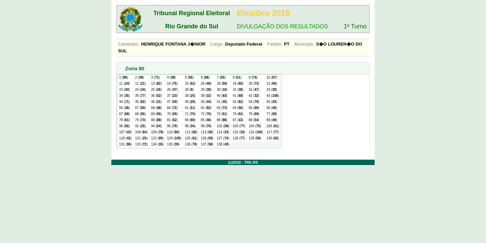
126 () (207, 138)
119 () (125, 138)
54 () (254, 102)
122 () (157, 138)
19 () (238, 83)
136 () (191, 144)
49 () (190, 102)
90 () (124, 126)
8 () (237, 77)
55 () (272, 102)
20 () (254, 83)
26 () (172, 89)
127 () (223, 138)
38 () (190, 96)
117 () (273, 132)
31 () (238, 89)
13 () (156, 83)
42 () (254, 96)
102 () (223, 126)
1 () (123, 77)
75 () (254, 114)
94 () (156, 126)
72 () (206, 114)
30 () (222, 89)
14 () (172, 83)
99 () (206, 126)
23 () (124, 89)
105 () (273, 126)
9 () (253, 77)
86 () (222, 120)
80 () (156, 120)
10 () (272, 77)
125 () (191, 138)
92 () (140, 126)
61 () (190, 108)
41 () (238, 96)
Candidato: (128, 44)
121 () (141, 138)
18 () (222, 83)
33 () (272, 89)
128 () (239, 138)
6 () (205, 77)
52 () (238, 102)
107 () (125, 132)
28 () (189, 89)
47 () (172, 102)
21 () (272, 83)
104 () (255, 126)
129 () (255, 138)
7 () (221, 77)
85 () (206, 120)
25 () (156, 89)
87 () (238, 120)
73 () (222, 114)
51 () (222, 102)
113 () (207, 132)
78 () (124, 120)
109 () (157, 132)
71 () (190, 114)
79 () (140, 120)
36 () (156, 96)
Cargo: (216, 44)
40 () (222, 96)
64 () (238, 108)
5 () (189, 77)
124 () (174, 138)
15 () (190, 83)
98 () (190, 126)
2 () (139, 77)
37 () (172, 96)
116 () (256, 132)
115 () (239, 132)
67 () (124, 114)
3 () (155, 77)
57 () (140, 108)
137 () (207, 144)
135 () (173, 144)
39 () (206, 96)
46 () (156, 102)
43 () (273, 96)
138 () (223, 144)
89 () (272, 120)
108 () (141, 132)
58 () (156, 108)
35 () (140, 96)
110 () (173, 132)
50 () (206, 102)
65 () (254, 108)
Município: (304, 44)
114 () (223, 132)
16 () (206, 83)
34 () (124, 96)
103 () (239, 126)
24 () (140, 89)
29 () (206, 89)
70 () (172, 114)
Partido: (274, 44)
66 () (272, 108)
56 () (124, 108)
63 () (222, 108)
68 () (140, 114)
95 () (172, 126)
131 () (125, 144)
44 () (124, 102)
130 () (273, 138)
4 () (171, 77)
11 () (124, 83)
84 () (190, 120)
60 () (172, 108)
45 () (140, 102)
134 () (157, 144)
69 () (156, 114)
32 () (254, 89)
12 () (140, 83)
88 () (254, 120)
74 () (238, 114)
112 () (191, 132)
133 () (141, 144)
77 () (272, 114)
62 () (206, 108)
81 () (172, 120)
